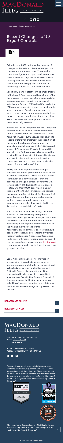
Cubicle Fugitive (38, 440)
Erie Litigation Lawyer (45, 425)
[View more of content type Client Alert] (12, 26)
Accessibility (21, 351)
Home (9, 348)
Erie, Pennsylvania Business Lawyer (21, 425)
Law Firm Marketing (26, 440)
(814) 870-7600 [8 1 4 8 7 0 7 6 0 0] (19, 340)
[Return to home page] (22, 12)
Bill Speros (48, 242)
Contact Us (35, 351)
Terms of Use (20, 348)
